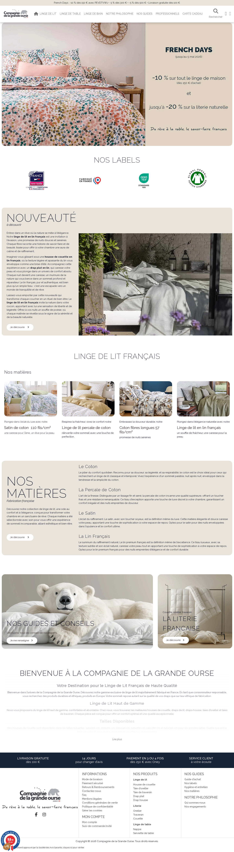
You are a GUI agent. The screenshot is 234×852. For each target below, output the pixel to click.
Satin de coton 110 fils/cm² (27, 428)
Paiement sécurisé (92, 783)
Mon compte (89, 822)
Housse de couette (144, 784)
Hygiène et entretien (196, 787)
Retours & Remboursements (98, 787)
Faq (84, 794)
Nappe (137, 829)
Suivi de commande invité (97, 826)
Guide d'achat (192, 779)
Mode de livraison (92, 779)
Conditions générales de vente (100, 802)
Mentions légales (92, 798)
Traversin (138, 814)
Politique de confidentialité (97, 806)
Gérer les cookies (92, 810)
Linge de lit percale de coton (86, 428)
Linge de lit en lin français (199, 428)
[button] (7, 846)
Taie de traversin (142, 792)
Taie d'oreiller (140, 788)
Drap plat (138, 796)
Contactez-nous (91, 791)
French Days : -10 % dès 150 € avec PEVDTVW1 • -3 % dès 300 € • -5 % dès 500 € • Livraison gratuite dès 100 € (117, 2)
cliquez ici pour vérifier (73, 847)
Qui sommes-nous (194, 802)
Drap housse (140, 800)
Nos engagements (195, 806)
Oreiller (137, 810)
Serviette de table (143, 833)
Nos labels (190, 783)
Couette (138, 818)
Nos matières (191, 791)
